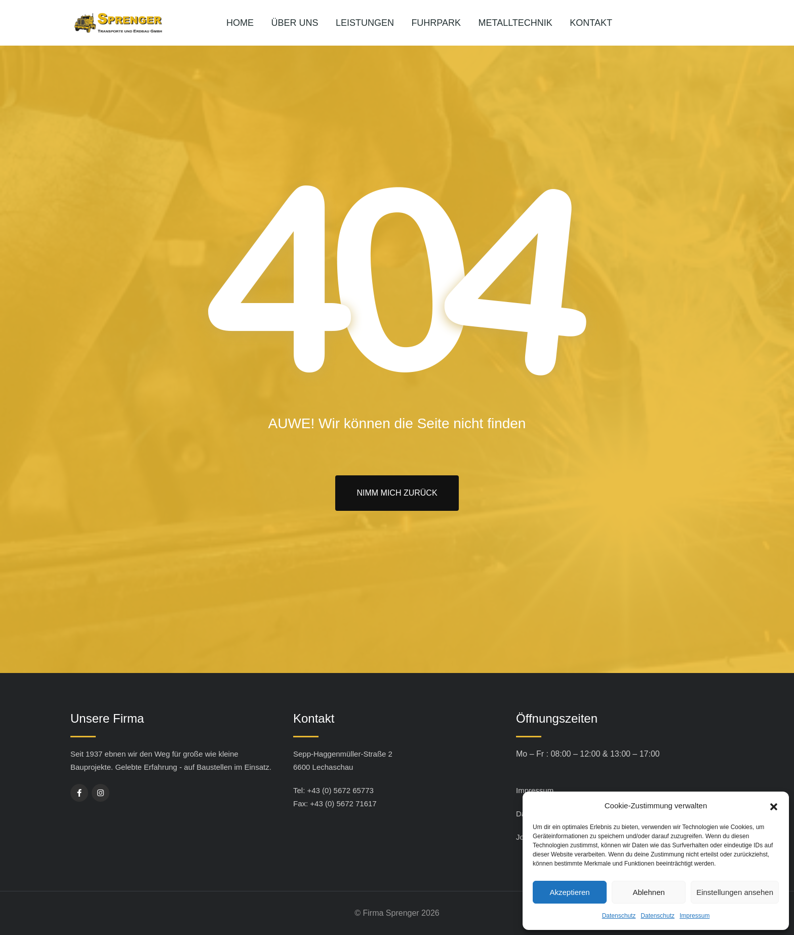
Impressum (694, 915)
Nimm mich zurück (396, 493)
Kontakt (591, 23)
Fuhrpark (436, 23)
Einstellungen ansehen (734, 892)
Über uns (294, 23)
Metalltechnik (515, 23)
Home (240, 23)
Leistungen (365, 23)
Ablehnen (648, 892)
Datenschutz (619, 915)
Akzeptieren (569, 892)
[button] (774, 806)
